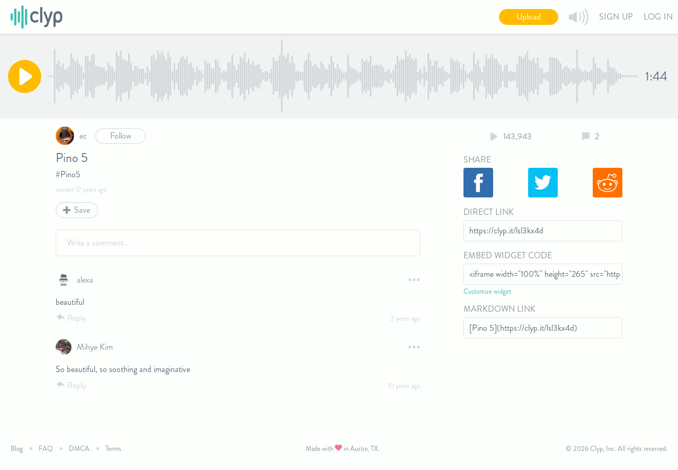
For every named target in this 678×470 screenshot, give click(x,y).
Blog (17, 449)
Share (477, 159)
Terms (113, 449)
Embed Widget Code (507, 255)
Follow (120, 136)
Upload (528, 17)
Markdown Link (499, 309)
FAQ (46, 449)
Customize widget (487, 291)
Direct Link (488, 212)
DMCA (79, 449)
